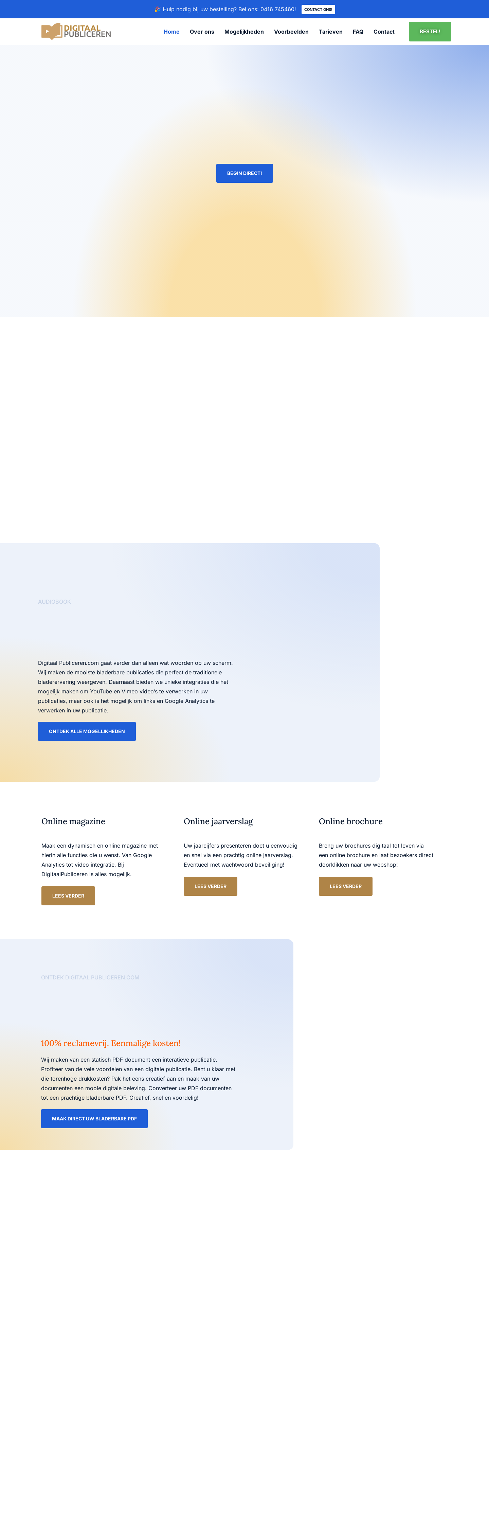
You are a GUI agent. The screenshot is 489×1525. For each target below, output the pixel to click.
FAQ (358, 31)
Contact (384, 31)
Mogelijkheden (244, 31)
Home (172, 31)
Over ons (202, 31)
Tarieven (331, 31)
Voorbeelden (291, 31)
